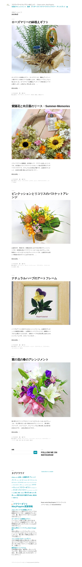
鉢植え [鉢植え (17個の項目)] (31, 495)
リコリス (46, 265)
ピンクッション (32, 265)
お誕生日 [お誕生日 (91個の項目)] (26, 477)
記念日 (27, 440)
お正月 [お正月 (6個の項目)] (16, 477)
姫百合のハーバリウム (19, 548)
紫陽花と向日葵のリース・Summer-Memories (41, 106)
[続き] (67, 7)
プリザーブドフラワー (42, 180)
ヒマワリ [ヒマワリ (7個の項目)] (26, 484)
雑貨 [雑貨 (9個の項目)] (14, 497)
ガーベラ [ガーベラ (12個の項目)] (30, 480)
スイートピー (32, 438)
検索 (13, 449)
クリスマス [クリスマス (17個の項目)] (20, 482)
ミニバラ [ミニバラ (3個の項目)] (33, 490)
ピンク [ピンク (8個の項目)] (30, 484)
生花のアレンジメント (19, 6)
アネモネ (19, 438)
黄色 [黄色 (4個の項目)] (17, 497)
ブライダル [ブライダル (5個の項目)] (33, 487)
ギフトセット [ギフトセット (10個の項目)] (14, 482)
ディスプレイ (61, 6)
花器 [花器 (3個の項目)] (15, 495)
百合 (22, 440)
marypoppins (15, 93)
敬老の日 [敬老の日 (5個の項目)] (22, 492)
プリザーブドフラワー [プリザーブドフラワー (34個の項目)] (20, 490)
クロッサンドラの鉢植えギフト (22, 510)
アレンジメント (21, 265)
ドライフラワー (25, 180)
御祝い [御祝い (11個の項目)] (19, 492)
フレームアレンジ (15, 348)
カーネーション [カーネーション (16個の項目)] (23, 480)
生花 (20, 440)
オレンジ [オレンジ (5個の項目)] (18, 480)
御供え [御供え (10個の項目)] (16, 492)
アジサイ (19, 180)
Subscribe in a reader (47, 471)
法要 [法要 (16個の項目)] (30, 492)
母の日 (32, 94)
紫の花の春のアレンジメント (30, 359)
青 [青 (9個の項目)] (15, 497)
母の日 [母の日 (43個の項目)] (27, 492)
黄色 (18, 266)
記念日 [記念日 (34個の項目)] (22, 495)
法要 (17, 440)
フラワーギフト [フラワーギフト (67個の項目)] (25, 487)
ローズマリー (27, 94)
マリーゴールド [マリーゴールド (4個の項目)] (29, 490)
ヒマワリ (31, 180)
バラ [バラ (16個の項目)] (20, 484)
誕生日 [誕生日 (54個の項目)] (26, 495)
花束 (28, 6)
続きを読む (15, 88)
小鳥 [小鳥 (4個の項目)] (13, 492)
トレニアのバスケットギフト (21, 538)
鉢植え (36, 94)
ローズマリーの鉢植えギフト (30, 22)
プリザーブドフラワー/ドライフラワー (43, 6)
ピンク (35, 180)
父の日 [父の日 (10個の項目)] (33, 492)
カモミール (20, 346)
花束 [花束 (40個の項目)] (18, 495)
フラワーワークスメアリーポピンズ (23, 4)
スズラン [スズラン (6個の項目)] (25, 482)
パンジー (32, 346)
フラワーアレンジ (38, 346)
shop (24, 93)
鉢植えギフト (41, 94)
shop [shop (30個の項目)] (13, 477)
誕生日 (14, 266)
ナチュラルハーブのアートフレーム (34, 278)
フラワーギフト (21, 94)
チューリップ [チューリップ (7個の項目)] (29, 482)
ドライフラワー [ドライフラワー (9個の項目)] (16, 484)
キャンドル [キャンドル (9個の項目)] (34, 480)
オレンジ (26, 265)
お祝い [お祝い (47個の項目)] (20, 477)
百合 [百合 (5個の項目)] (14, 495)
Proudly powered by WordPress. (33, 562)
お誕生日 (15, 94)
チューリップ (38, 438)
